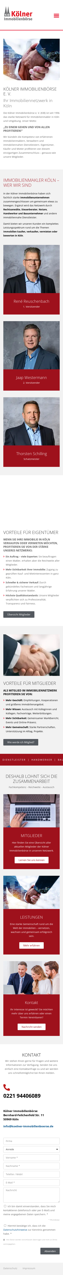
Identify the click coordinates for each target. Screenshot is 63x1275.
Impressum (29, 1268)
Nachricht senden (32, 1026)
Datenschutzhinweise (15, 1229)
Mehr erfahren (31, 945)
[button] (56, 15)
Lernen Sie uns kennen (32, 860)
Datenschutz (10, 1268)
